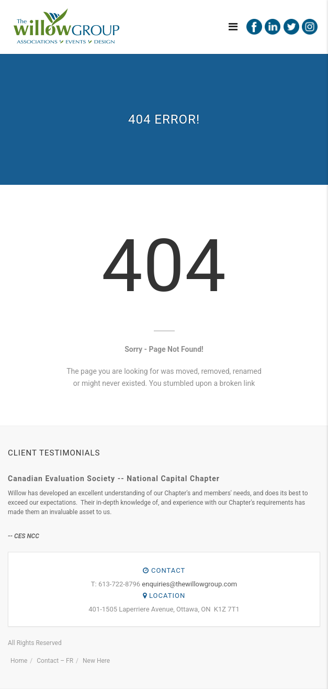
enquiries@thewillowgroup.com (189, 584)
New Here (96, 660)
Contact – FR (55, 660)
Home (18, 660)
